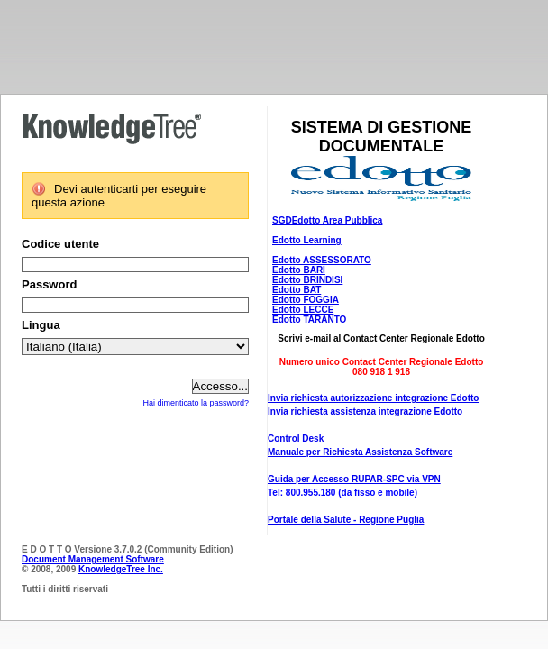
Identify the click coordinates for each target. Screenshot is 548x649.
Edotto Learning (307, 240)
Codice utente (60, 244)
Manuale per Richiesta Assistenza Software (360, 452)
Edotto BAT (296, 290)
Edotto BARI (298, 270)
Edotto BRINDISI (307, 280)
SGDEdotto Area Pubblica (327, 220)
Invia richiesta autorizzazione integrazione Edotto (373, 398)
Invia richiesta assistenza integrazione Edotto (365, 411)
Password (49, 284)
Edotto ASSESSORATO (321, 260)
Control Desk (296, 438)
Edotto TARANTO (309, 319)
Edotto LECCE (302, 310)
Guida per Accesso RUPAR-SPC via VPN (354, 479)
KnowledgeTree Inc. (120, 569)
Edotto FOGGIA (305, 300)
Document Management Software (93, 559)
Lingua (41, 325)
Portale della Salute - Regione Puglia (346, 520)
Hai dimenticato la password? (195, 402)
